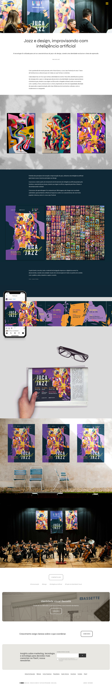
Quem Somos (65, 674)
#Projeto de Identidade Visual (73, 584)
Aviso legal (53, 683)
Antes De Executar (30, 674)
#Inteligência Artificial (56, 584)
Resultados (56, 674)
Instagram (90, 683)
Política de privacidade (45, 683)
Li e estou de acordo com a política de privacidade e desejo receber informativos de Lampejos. (67, 659)
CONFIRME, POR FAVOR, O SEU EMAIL (63, 652)
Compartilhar (56, 577)
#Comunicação (34, 584)
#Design (44, 584)
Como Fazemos (47, 674)
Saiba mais (55, 611)
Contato (80, 674)
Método (39, 674)
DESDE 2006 (24, 683)
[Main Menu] (107, 3)
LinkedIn (85, 683)
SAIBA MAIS (86, 634)
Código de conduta (34, 683)
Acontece (73, 674)
